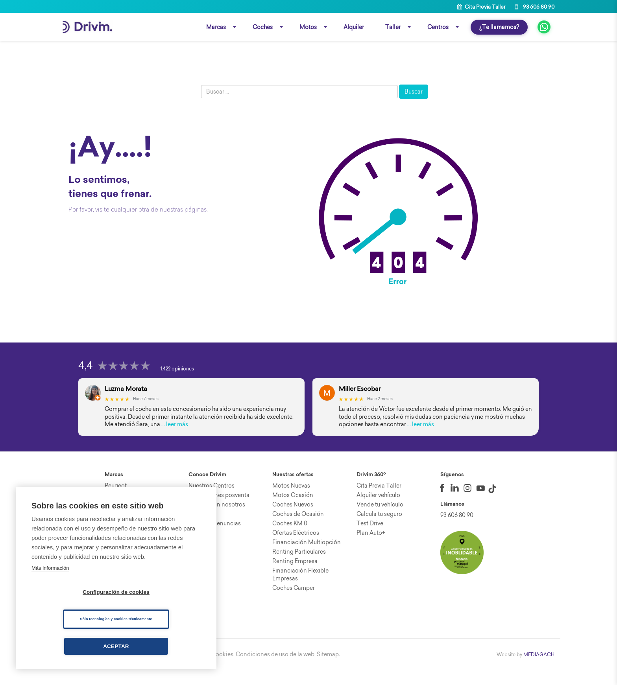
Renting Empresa (295, 576)
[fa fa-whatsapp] (544, 27)
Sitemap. (328, 669)
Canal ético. (134, 669)
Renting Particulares (299, 566)
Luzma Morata (126, 403)
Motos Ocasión (292, 510)
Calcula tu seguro (379, 528)
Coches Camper (293, 602)
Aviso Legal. (166, 669)
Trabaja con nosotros (216, 519)
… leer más (174, 439)
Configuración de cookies (116, 592)
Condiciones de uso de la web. (276, 669)
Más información (50, 568)
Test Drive (370, 538)
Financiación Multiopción (306, 557)
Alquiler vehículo (378, 510)
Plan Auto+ (371, 547)
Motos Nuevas (291, 500)
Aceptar (116, 646)
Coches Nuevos (292, 519)
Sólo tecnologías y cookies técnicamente (116, 619)
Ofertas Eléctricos (295, 547)
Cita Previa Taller (481, 7)
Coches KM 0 (289, 538)
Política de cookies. (209, 669)
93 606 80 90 (533, 7)
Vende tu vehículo (380, 519)
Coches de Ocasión (298, 528)
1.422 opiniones (177, 384)
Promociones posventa (218, 510)
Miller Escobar (360, 403)
